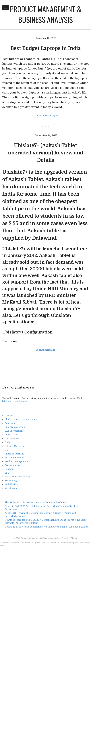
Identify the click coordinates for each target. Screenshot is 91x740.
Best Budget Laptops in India (45, 48)
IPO (7, 450)
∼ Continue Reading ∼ (45, 115)
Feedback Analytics (30, 543)
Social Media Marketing (17, 476)
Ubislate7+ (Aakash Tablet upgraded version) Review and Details (45, 153)
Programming (12, 465)
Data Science (12, 438)
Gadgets (9, 442)
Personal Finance (14, 457)
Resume (9, 469)
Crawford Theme (69, 538)
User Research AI (50, 543)
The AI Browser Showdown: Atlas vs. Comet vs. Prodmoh (35, 502)
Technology (11, 480)
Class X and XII (13, 434)
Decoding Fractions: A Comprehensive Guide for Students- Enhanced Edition (46, 527)
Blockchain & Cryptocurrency (21, 419)
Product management (16, 461)
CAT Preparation (14, 431)
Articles (9, 415)
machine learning (14, 453)
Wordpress (11, 488)
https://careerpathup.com (15, 401)
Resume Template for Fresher (75, 543)
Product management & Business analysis (45, 14)
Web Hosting (12, 484)
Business (10, 423)
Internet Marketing (15, 446)
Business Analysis (15, 427)
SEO (7, 473)
